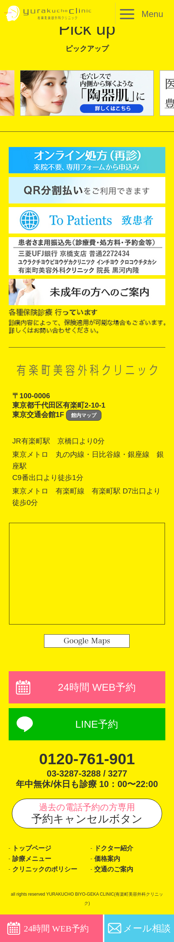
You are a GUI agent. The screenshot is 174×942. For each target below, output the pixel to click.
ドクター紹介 (113, 849)
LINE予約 (97, 725)
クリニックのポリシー (44, 870)
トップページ (31, 849)
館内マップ (83, 415)
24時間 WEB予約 (97, 687)
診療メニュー (31, 860)
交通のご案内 (113, 870)
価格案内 (107, 860)
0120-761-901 (87, 759)
